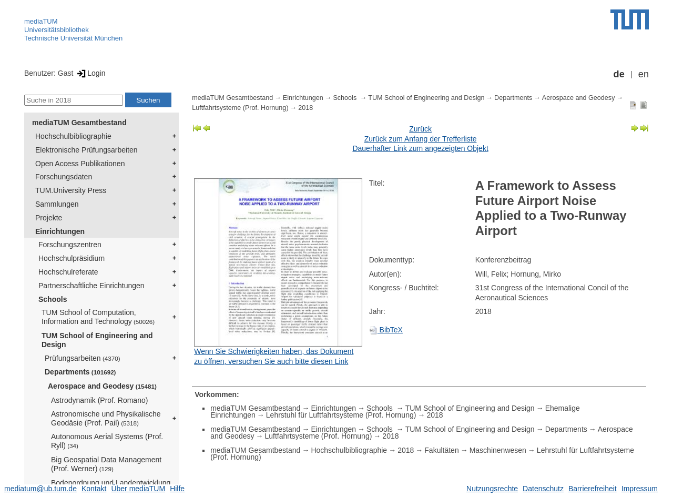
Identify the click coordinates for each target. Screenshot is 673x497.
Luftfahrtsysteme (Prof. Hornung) (240, 107)
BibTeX (386, 330)
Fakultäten (441, 450)
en (643, 74)
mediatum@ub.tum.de (40, 488)
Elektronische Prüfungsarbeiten (86, 150)
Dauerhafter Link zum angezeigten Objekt (420, 148)
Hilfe (177, 488)
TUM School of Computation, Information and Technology (98, 317)
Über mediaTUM (138, 488)
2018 (305, 107)
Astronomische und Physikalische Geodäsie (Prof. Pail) (106, 418)
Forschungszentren (69, 244)
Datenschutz (543, 488)
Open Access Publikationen (80, 163)
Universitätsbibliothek (56, 30)
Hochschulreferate (68, 272)
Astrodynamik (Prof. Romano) (99, 400)
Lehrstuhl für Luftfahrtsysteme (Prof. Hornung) (341, 415)
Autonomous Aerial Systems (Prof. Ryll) (107, 441)
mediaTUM (41, 21)
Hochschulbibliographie (73, 136)
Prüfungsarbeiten (82, 358)
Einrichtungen (60, 231)
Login (90, 73)
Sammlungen (57, 204)
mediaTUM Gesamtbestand (79, 122)
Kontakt (93, 488)
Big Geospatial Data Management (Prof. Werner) (106, 464)
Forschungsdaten (63, 177)
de (619, 74)
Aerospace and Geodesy (102, 386)
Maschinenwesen (498, 450)
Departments (80, 372)
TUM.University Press (70, 190)
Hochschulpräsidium (71, 258)
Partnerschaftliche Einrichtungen (91, 285)
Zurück (420, 129)
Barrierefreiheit (592, 488)
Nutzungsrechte (492, 488)
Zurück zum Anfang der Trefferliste (420, 139)
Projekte (48, 218)
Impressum (639, 488)
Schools (52, 299)
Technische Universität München (73, 38)
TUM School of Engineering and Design (97, 340)
